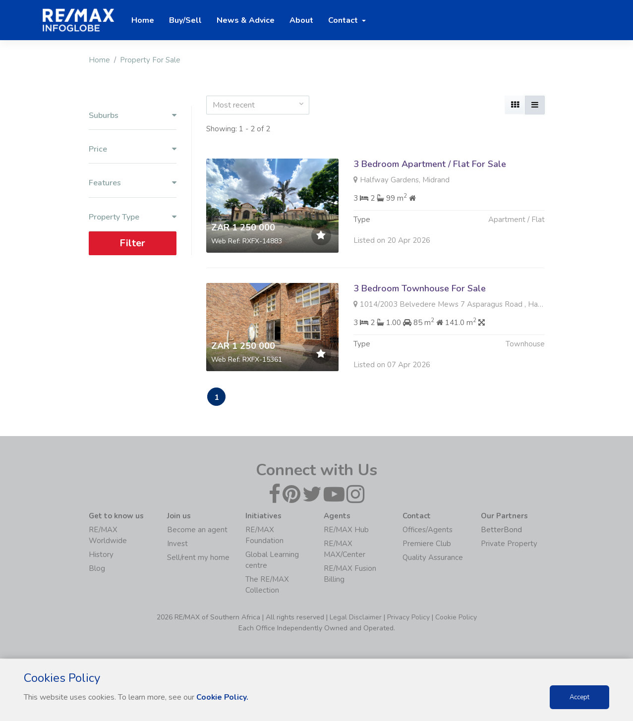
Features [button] (132, 183)
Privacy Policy (408, 617)
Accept (579, 697)
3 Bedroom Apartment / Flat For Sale (429, 164)
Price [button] (132, 149)
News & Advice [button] (246, 20)
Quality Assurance (433, 558)
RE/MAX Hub (346, 530)
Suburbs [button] (132, 115)
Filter (132, 243)
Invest (177, 544)
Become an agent (197, 530)
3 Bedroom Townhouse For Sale (419, 288)
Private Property (509, 544)
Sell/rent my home (198, 558)
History (101, 555)
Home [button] (142, 20)
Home (99, 60)
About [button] (301, 20)
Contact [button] (344, 20)
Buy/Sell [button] (185, 20)
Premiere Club (427, 544)
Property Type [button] (132, 217)
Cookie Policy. (222, 697)
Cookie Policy (456, 617)
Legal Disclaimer (356, 617)
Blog (97, 569)
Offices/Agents (428, 530)
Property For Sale (150, 60)
